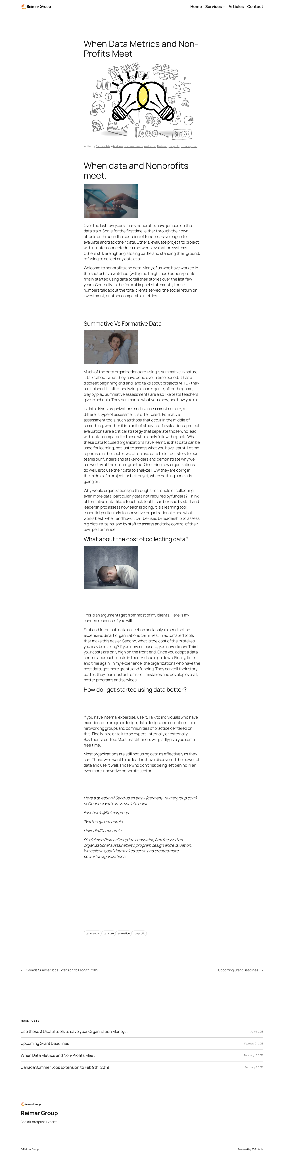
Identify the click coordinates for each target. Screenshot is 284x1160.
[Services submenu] (224, 6)
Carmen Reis (103, 146)
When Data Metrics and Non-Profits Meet (58, 1055)
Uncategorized (189, 146)
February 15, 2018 (253, 1055)
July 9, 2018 (256, 1031)
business (118, 146)
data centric (93, 933)
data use (109, 933)
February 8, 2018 (254, 1067)
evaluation (150, 146)
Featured (162, 146)
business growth (133, 146)
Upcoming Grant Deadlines (238, 970)
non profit (174, 146)
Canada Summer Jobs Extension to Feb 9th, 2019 (62, 970)
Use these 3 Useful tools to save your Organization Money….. (75, 1031)
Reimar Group (39, 1113)
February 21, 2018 (253, 1043)
